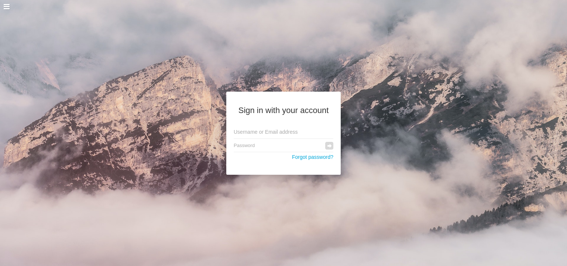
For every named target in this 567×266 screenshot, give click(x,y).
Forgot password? (312, 157)
